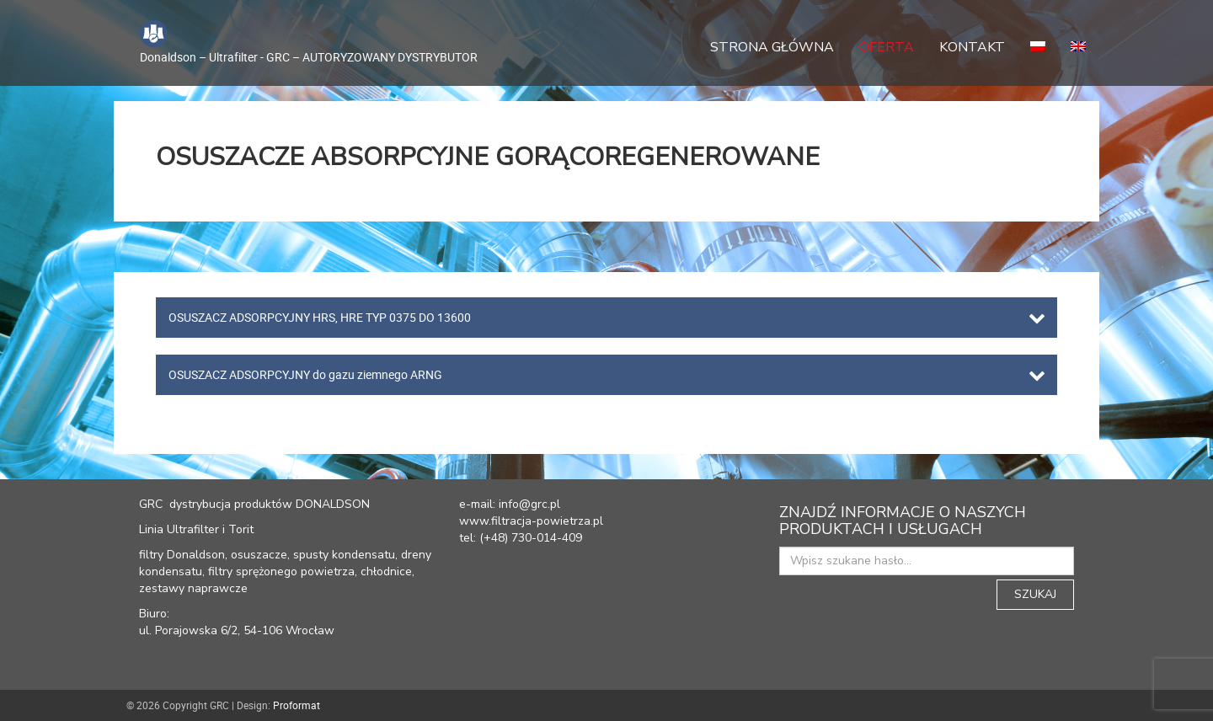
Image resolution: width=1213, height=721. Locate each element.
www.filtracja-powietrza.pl (531, 521)
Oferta (886, 47)
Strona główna (772, 47)
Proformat (296, 705)
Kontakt (972, 47)
